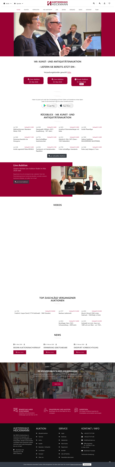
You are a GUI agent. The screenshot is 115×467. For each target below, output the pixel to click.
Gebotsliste (63, 440)
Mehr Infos (57, 384)
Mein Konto (63, 443)
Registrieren (63, 447)
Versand (72, 9)
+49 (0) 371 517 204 (89, 433)
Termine (39, 437)
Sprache (18, 3)
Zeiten (64, 9)
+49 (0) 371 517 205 (89, 437)
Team (96, 9)
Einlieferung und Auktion (59, 409)
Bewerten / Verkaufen (43, 447)
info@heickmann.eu (89, 440)
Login (61, 433)
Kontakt (88, 9)
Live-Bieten (40, 450)
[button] (20, 34)
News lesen (20, 352)
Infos (69, 72)
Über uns (40, 457)
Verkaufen (35, 9)
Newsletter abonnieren (66, 457)
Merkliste (62, 437)
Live (57, 9)
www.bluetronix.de (86, 456)
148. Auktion (47, 9)
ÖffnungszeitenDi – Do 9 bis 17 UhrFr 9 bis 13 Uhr (88, 445)
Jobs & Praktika (64, 454)
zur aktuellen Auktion (57, 156)
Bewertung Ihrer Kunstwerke (26, 410)
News (80, 9)
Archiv (7, 3)
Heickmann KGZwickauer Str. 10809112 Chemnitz (18, 451)
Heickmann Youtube (89, 450)
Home (18, 9)
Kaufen (26, 9)
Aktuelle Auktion (42, 433)
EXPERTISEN (83, 409)
